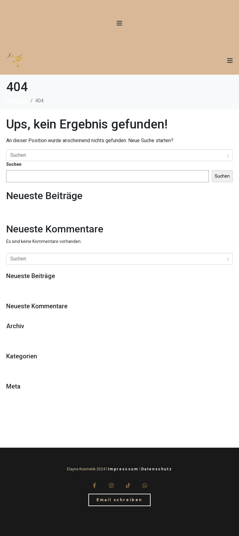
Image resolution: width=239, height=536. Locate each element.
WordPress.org (27, 424)
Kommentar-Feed (30, 415)
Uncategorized (27, 366)
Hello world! (23, 207)
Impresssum (123, 469)
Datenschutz (156, 469)
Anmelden (20, 396)
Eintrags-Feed (26, 405)
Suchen (13, 164)
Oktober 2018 (25, 336)
